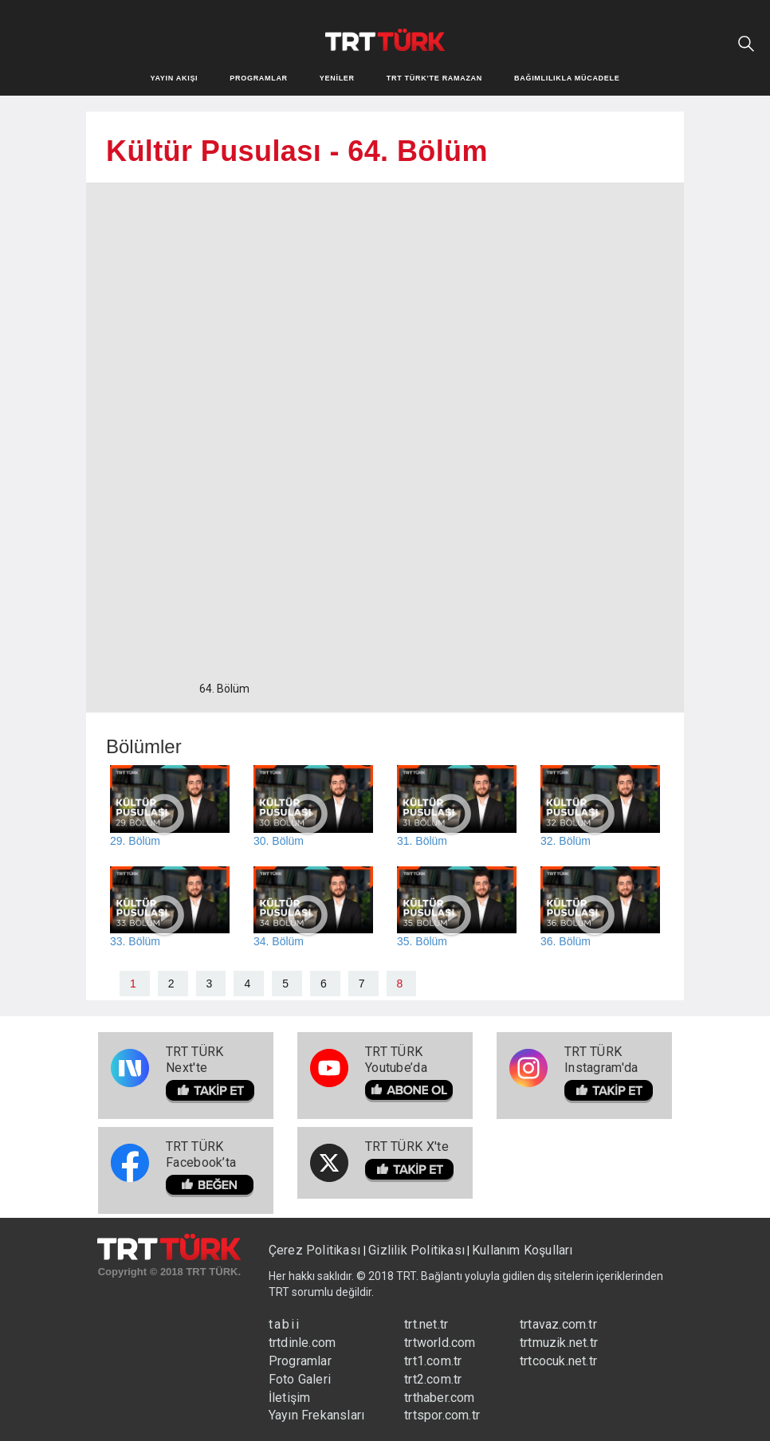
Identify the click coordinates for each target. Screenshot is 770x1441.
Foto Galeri (300, 1379)
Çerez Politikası (316, 1250)
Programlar (300, 1360)
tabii (285, 1324)
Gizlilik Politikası (416, 1250)
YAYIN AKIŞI (174, 78)
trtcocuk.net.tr (558, 1360)
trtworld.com (439, 1342)
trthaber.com (439, 1397)
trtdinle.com (302, 1342)
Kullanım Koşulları (522, 1250)
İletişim (290, 1397)
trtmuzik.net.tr (559, 1342)
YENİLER (337, 78)
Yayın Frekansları (316, 1415)
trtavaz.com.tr (558, 1324)
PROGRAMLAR (259, 78)
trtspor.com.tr (442, 1415)
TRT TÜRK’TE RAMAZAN (434, 78)
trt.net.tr (426, 1324)
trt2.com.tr (433, 1379)
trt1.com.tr (433, 1360)
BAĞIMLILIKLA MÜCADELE (566, 78)
